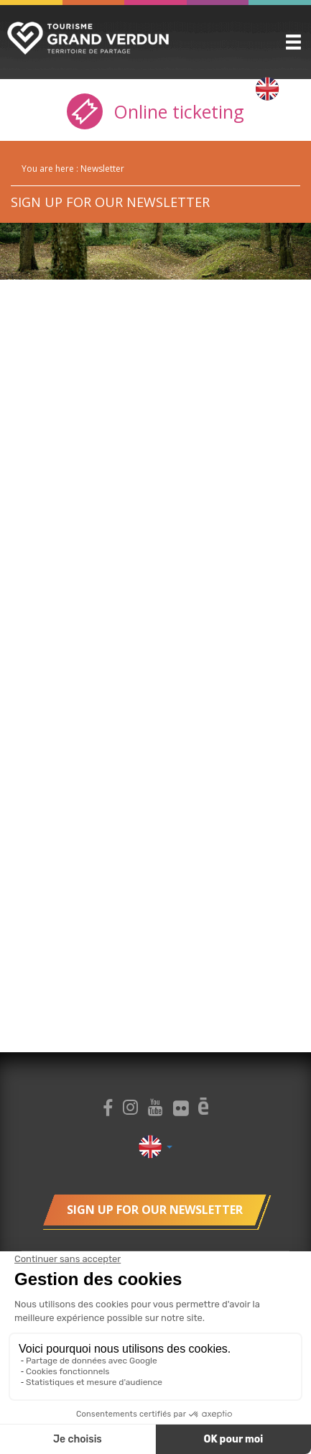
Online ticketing (155, 111)
